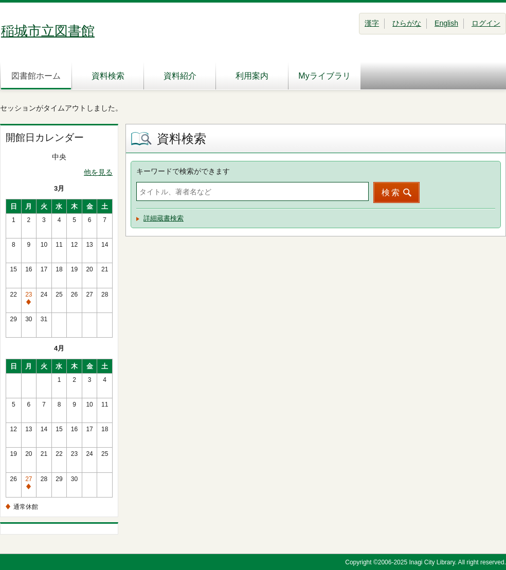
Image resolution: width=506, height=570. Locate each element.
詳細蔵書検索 (163, 218)
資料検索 (108, 75)
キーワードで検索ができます (183, 171)
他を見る (98, 172)
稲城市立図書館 (48, 31)
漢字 (372, 23)
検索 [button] (391, 192)
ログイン (486, 23)
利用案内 (252, 75)
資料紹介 (180, 75)
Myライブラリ (324, 75)
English (446, 23)
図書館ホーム (36, 75)
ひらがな (406, 23)
